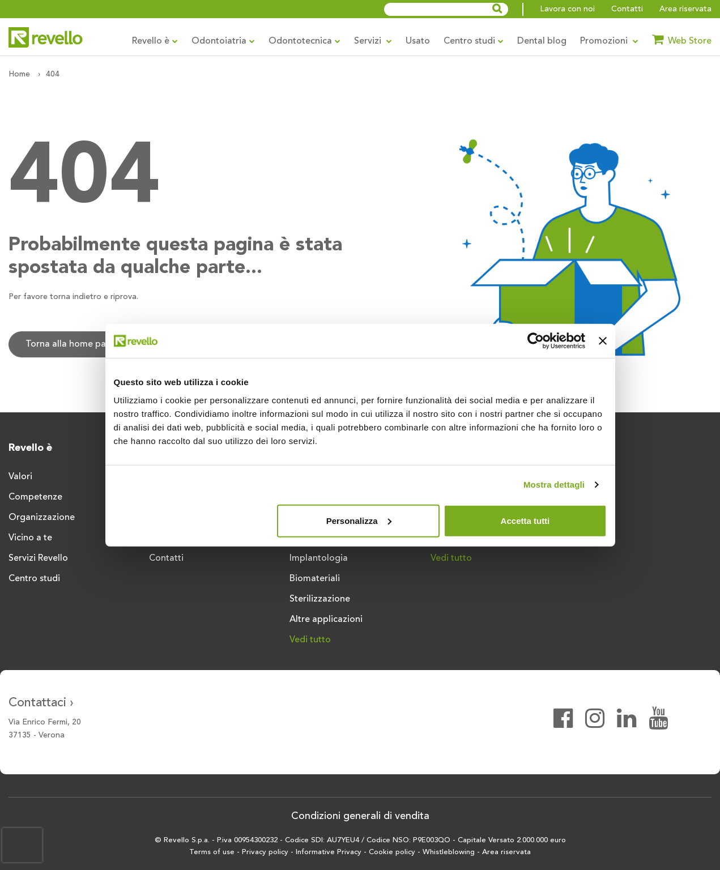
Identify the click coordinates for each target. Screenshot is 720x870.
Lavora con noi (567, 9)
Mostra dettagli (554, 484)
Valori (20, 476)
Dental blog (541, 41)
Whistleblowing (449, 852)
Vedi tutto (310, 640)
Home (19, 74)
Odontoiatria (223, 41)
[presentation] (22, 845)
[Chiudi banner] (603, 341)
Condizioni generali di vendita (360, 816)
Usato (418, 41)
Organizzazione (41, 517)
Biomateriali (314, 578)
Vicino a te (30, 538)
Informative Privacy (328, 852)
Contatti (627, 9)
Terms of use (212, 852)
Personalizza (358, 520)
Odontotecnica (304, 41)
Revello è (155, 41)
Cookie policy (392, 852)
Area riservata (685, 9)
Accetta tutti (525, 520)
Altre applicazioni (326, 619)
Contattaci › (41, 703)
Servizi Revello (38, 558)
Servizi (373, 41)
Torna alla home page (71, 344)
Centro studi (474, 41)
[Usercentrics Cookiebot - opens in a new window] (535, 340)
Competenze (35, 497)
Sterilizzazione (319, 599)
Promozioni (609, 41)
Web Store (682, 39)
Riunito (585, 476)
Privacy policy (265, 852)
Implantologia (318, 558)
